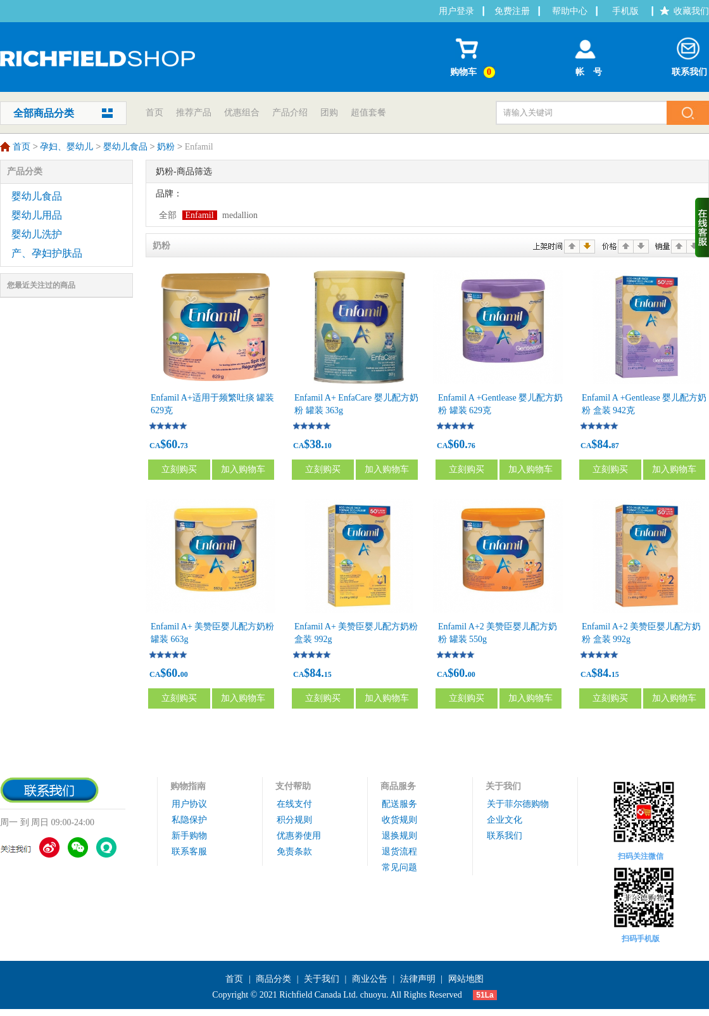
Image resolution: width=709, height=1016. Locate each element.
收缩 (702, 227)
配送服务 (399, 804)
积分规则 (294, 820)
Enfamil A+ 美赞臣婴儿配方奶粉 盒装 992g (356, 633)
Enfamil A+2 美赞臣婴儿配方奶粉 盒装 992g (641, 633)
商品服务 (398, 786)
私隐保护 (189, 820)
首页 (154, 112)
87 (615, 445)
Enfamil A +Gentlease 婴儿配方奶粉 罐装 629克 (500, 404)
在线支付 (294, 804)
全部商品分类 (43, 113)
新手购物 (189, 835)
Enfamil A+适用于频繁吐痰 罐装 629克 (212, 404)
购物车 (474, 55)
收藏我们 (691, 11)
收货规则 (399, 820)
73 (184, 445)
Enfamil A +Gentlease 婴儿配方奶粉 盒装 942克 (644, 404)
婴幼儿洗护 (36, 234)
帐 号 (585, 54)
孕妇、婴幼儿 (66, 147)
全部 (168, 215)
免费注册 (512, 11)
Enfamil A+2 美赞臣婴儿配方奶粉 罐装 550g (497, 633)
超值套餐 (368, 112)
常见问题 (399, 867)
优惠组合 (242, 112)
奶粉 (166, 147)
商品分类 (273, 979)
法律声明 (418, 979)
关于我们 (503, 786)
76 (471, 445)
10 (328, 445)
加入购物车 (243, 469)
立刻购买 (179, 469)
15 (328, 674)
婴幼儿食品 (125, 147)
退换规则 (399, 835)
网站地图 (466, 979)
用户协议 (189, 804)
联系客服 (189, 851)
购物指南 (188, 786)
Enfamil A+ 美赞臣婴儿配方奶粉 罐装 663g (212, 633)
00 (184, 674)
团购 (329, 112)
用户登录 (456, 11)
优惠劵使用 (299, 835)
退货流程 (399, 851)
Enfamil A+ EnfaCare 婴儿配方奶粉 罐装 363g (356, 404)
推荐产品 (193, 112)
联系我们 (689, 54)
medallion (240, 215)
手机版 (625, 11)
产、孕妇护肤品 (46, 253)
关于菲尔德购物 (518, 804)
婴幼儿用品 (36, 215)
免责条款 (294, 851)
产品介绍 (290, 112)
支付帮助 (293, 786)
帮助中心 (569, 11)
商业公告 (369, 979)
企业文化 (504, 820)
